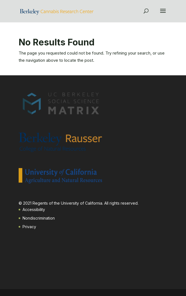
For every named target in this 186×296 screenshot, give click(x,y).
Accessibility (34, 209)
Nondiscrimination (39, 218)
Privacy (29, 226)
